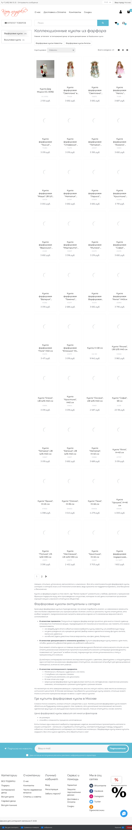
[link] (119, 50)
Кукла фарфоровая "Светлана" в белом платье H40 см (70, 90)
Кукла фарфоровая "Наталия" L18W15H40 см (70, 193)
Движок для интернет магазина (15, 821)
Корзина (118, 827)
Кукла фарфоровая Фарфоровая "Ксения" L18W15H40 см (95, 296)
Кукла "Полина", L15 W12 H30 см (45, 554)
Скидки (88, 12)
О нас (38, 12)
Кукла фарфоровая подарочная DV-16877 (119, 554)
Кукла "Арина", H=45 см (45, 502)
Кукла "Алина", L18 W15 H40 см (119, 348)
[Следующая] (45, 576)
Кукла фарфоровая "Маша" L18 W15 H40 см (45, 193)
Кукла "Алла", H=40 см (120, 451)
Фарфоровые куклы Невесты (49, 43)
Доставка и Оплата (55, 12)
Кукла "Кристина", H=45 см (94, 554)
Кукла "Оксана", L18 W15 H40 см (95, 399)
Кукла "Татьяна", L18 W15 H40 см (45, 451)
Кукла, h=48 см (95, 348)
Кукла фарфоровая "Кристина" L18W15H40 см (119, 193)
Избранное (48, 827)
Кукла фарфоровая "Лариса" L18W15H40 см (95, 193)
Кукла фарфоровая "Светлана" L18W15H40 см (95, 90)
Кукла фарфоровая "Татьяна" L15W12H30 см (95, 142)
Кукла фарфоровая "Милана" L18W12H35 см (95, 245)
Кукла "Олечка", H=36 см (70, 502)
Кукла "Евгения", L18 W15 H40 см (70, 451)
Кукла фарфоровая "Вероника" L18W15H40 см (45, 245)
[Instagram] (91, 796)
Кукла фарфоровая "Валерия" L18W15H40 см (45, 296)
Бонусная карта (119, 785)
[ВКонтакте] (91, 786)
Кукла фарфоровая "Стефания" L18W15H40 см (70, 142)
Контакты (75, 12)
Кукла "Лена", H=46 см (95, 502)
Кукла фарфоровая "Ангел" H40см (119, 296)
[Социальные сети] (123, 813)
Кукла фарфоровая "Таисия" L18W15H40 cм (45, 142)
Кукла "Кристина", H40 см (70, 399)
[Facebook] (91, 791)
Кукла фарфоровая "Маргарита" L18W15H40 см (70, 245)
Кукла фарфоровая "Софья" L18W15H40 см (119, 245)
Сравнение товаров (31, 827)
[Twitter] (91, 802)
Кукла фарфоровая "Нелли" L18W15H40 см (119, 90)
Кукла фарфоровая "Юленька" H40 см (70, 348)
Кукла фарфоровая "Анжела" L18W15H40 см (119, 142)
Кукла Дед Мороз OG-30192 (45, 90)
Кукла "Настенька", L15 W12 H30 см (70, 554)
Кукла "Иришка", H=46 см (120, 502)
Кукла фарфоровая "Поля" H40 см (45, 348)
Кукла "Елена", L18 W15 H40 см (45, 399)
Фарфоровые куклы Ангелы (78, 43)
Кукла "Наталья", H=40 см (95, 451)
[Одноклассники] (91, 807)
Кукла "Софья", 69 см (119, 399)
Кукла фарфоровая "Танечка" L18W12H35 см (70, 296)
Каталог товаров (16, 23)
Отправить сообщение (28, 2)
